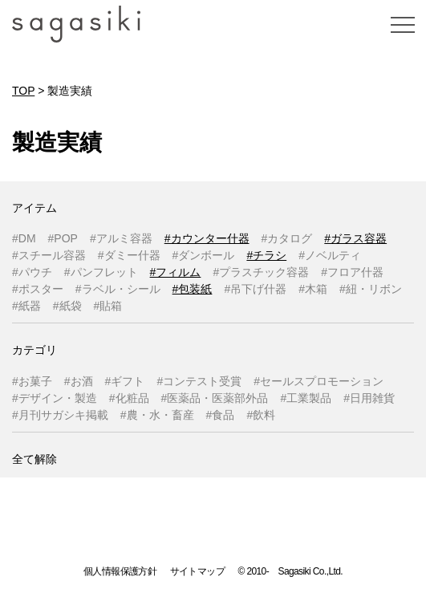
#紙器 (26, 305)
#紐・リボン (370, 288)
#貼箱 (108, 305)
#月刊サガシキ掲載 (60, 414)
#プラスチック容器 (261, 272)
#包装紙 (192, 288)
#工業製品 (305, 398)
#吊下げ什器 (255, 288)
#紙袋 (67, 305)
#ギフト (125, 381)
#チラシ (266, 255)
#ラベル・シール (117, 288)
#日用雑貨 (369, 398)
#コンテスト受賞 (198, 381)
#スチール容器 (49, 255)
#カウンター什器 (207, 238)
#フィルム (175, 272)
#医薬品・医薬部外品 (215, 398)
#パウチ (32, 272)
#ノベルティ (329, 255)
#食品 (220, 414)
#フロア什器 (352, 272)
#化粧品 (129, 398)
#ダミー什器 (129, 255)
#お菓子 (32, 381)
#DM (24, 238)
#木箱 (312, 288)
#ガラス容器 (355, 238)
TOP (23, 90)
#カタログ (287, 238)
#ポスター (37, 288)
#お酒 (78, 381)
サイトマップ (197, 571)
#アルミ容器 (121, 238)
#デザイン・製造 (54, 398)
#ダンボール (203, 255)
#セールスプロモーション (318, 381)
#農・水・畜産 (157, 414)
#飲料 (260, 414)
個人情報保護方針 (119, 571)
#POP (63, 238)
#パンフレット (101, 272)
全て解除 (34, 459)
